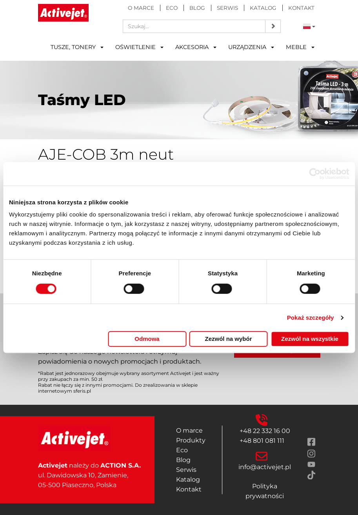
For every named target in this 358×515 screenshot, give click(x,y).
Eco (172, 8)
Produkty (190, 440)
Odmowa (146, 338)
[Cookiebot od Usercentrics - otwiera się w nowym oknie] (314, 174)
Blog (197, 8)
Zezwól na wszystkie (309, 338)
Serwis (227, 8)
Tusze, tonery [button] (77, 47)
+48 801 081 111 (262, 440)
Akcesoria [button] (195, 47)
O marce (141, 8)
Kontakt (301, 8)
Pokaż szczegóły (310, 317)
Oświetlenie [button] (139, 47)
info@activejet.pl (264, 467)
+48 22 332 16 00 (265, 431)
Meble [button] (300, 47)
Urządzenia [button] (251, 47)
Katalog (263, 8)
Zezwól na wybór (228, 338)
